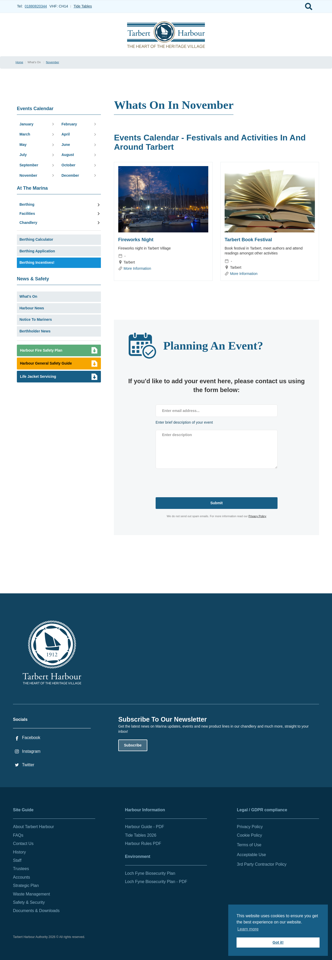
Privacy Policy (257, 516)
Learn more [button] (248, 929)
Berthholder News (35, 331)
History (19, 852)
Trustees (21, 868)
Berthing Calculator (36, 239)
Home (19, 62)
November (52, 62)
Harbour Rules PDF (143, 843)
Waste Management (31, 894)
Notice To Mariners (35, 319)
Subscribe (133, 745)
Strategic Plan (26, 885)
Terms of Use (249, 845)
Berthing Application (37, 251)
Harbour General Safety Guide (46, 363)
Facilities (27, 213)
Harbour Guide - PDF (144, 826)
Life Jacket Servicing (38, 376)
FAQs (18, 835)
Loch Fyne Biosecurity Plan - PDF (156, 881)
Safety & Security (29, 902)
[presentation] (195, 482)
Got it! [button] (278, 942)
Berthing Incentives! (36, 262)
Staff (17, 860)
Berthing (26, 204)
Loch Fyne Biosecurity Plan (150, 873)
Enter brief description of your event (184, 422)
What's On (28, 296)
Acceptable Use (251, 854)
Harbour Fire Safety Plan (41, 350)
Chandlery (28, 223)
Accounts (21, 877)
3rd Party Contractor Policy (261, 864)
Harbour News (31, 308)
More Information (137, 268)
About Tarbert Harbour (33, 826)
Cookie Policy (249, 835)
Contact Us (23, 843)
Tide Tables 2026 (140, 835)
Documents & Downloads (36, 910)
